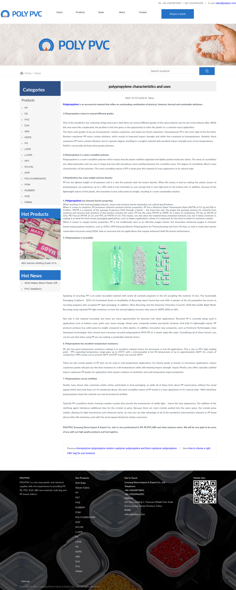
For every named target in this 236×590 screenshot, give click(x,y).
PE (26, 113)
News (101, 12)
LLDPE (28, 155)
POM (27, 184)
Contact (143, 12)
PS (26, 143)
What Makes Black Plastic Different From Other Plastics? (43, 282)
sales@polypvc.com (226, 3)
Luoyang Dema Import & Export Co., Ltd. (59, 586)
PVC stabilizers (33, 288)
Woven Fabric (82, 487)
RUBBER (30, 190)
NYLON (29, 166)
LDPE (28, 149)
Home (59, 12)
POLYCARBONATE (35, 178)
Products (80, 12)
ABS (27, 131)
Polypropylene (73, 200)
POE (27, 196)
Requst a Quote (178, 14)
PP (26, 107)
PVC (27, 119)
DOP (27, 172)
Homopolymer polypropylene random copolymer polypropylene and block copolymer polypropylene (126, 448)
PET (27, 160)
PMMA (28, 202)
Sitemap (25, 581)
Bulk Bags (80, 483)
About (122, 12)
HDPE (28, 137)
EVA (27, 125)
